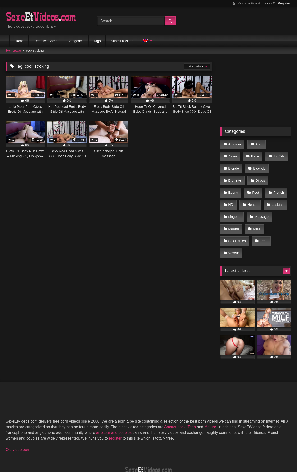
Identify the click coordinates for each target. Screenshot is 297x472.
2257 (107, 451)
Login (268, 3)
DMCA (125, 451)
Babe (232, 154)
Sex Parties (257, 214)
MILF (232, 214)
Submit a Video (122, 41)
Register (284, 3)
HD (254, 184)
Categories (75, 41)
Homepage (13, 50)
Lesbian (234, 194)
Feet (276, 174)
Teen (231, 224)
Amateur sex (175, 396)
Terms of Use (151, 451)
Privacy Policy (182, 451)
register (115, 408)
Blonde (278, 154)
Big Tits (254, 154)
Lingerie (259, 194)
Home (19, 41)
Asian (278, 144)
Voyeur (253, 224)
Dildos (233, 174)
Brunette (259, 164)
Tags (97, 41)
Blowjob (234, 164)
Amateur (234, 144)
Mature (260, 204)
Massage (235, 204)
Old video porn (18, 419)
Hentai (275, 184)
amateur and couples (114, 402)
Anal (257, 144)
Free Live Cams (45, 41)
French (233, 184)
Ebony (255, 174)
